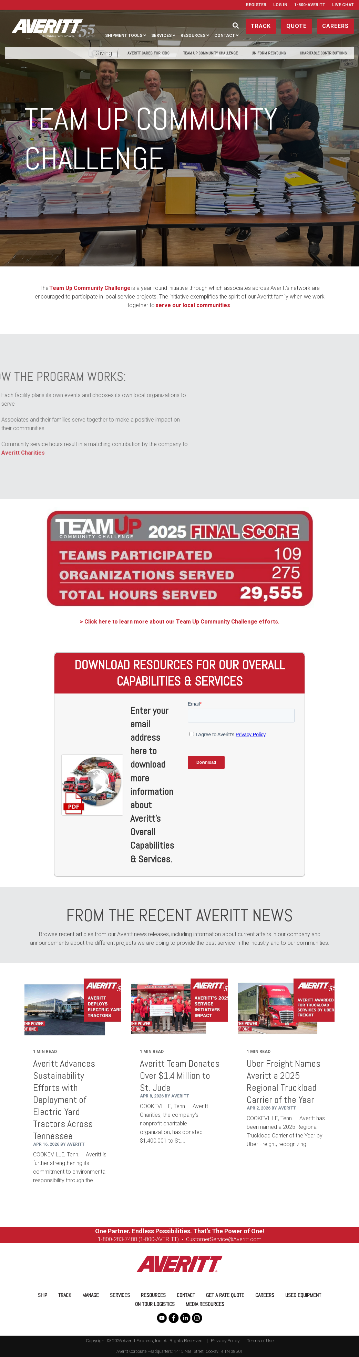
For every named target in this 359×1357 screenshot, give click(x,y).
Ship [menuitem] (42, 1295)
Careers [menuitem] (264, 1295)
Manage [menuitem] (90, 1295)
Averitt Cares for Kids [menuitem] (148, 53)
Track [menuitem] (64, 1295)
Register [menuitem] (256, 4)
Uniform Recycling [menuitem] (269, 53)
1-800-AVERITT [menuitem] (309, 4)
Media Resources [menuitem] (205, 1304)
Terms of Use (260, 1340)
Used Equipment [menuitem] (303, 1295)
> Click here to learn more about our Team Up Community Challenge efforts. (179, 621)
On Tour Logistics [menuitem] (155, 1304)
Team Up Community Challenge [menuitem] (210, 53)
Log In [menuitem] (280, 4)
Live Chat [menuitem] (343, 4)
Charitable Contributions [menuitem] (323, 53)
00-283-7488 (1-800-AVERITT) (143, 1239)
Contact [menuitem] (224, 35)
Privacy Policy (225, 1340)
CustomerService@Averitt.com (223, 1239)
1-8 (102, 1239)
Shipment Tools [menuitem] (123, 35)
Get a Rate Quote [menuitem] (225, 1295)
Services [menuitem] (161, 35)
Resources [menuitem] (193, 35)
